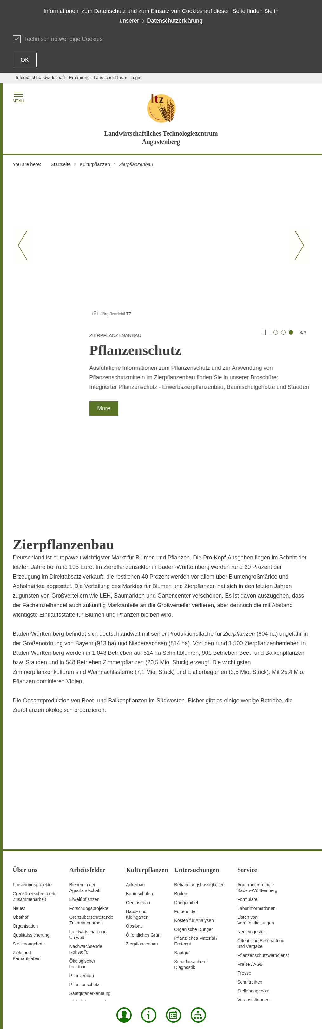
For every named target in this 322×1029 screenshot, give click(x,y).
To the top (22, 987)
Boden (180, 811)
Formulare (247, 816)
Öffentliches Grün (143, 852)
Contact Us (162, 987)
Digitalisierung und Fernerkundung (87, 922)
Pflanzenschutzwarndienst (263, 872)
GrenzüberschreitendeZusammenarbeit (91, 837)
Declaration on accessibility (237, 987)
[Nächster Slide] (299, 245)
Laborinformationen (256, 825)
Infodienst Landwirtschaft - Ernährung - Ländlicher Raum (71, 77)
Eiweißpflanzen (84, 816)
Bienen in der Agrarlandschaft (85, 805)
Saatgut (181, 870)
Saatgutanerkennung (90, 910)
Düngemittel (186, 820)
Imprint (302, 987)
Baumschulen (139, 811)
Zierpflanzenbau (142, 861)
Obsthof (20, 834)
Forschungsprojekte (32, 802)
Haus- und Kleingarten (137, 831)
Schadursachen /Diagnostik (190, 882)
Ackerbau (135, 802)
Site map (116, 987)
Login (135, 77)
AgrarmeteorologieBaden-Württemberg (257, 805)
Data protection (192, 987)
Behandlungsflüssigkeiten (199, 802)
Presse (244, 890)
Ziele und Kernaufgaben (27, 873)
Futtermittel (185, 828)
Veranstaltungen (253, 917)
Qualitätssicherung (31, 852)
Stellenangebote (29, 861)
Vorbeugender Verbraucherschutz (88, 955)
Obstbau (134, 843)
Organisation (25, 843)
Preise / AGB (250, 881)
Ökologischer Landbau (82, 881)
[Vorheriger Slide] (22, 245)
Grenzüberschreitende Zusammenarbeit (35, 814)
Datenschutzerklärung (174, 20)
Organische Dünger (193, 846)
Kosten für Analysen (194, 837)
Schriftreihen (249, 899)
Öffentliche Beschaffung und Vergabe (260, 861)
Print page (138, 987)
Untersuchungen (85, 934)
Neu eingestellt (252, 849)
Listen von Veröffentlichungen (255, 837)
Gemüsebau (138, 820)
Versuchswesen (85, 943)
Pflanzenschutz (84, 901)
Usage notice (279, 987)
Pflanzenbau (81, 893)
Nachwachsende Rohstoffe (85, 866)
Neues (19, 825)
